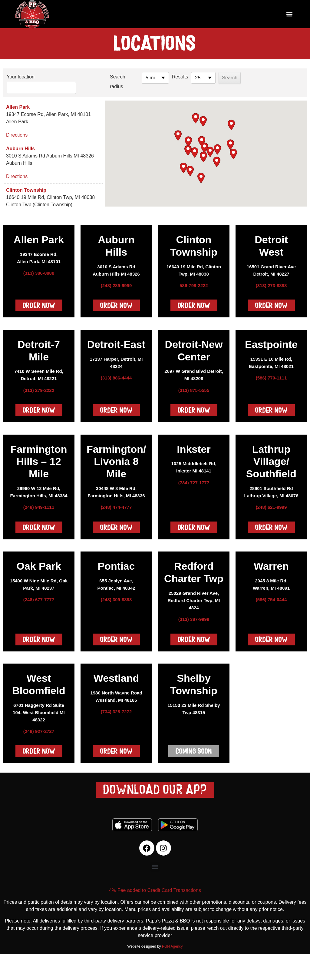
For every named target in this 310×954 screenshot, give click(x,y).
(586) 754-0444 (271, 597)
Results (166, 76)
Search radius (103, 81)
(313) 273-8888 (271, 283)
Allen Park (18, 104)
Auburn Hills (20, 146)
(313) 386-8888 (38, 270)
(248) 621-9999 (271, 504)
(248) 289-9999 (116, 283)
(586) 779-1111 (271, 375)
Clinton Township (26, 187)
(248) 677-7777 (38, 597)
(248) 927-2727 (38, 728)
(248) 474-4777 (116, 504)
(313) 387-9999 (193, 616)
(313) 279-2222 (38, 387)
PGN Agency (172, 944)
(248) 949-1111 (38, 504)
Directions (17, 132)
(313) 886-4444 (116, 375)
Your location (21, 76)
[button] (290, 14)
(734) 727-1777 (193, 480)
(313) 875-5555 (193, 387)
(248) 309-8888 (116, 597)
